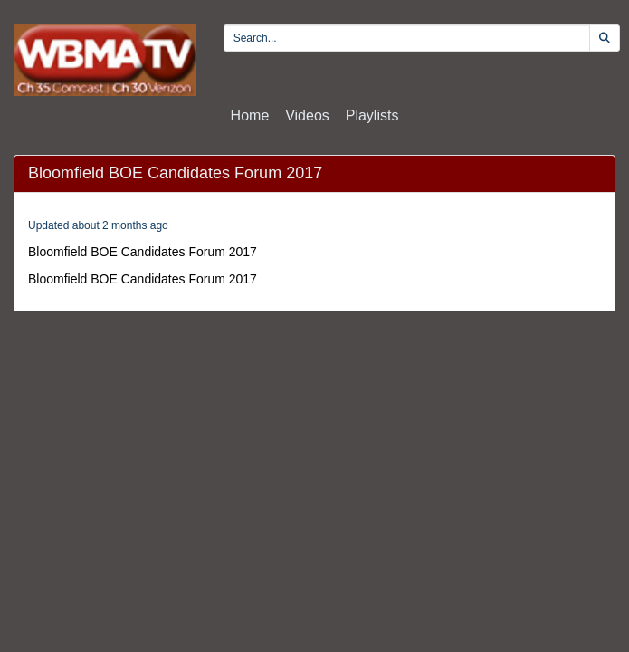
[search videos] (407, 38)
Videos (307, 115)
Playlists (372, 115)
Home (250, 115)
